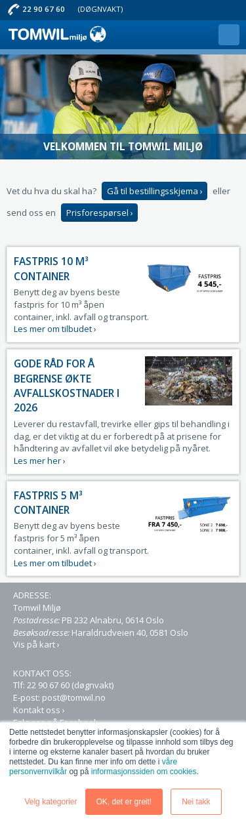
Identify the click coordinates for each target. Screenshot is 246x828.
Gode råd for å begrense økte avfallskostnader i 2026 (66, 385)
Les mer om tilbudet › (55, 329)
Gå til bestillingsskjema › (155, 191)
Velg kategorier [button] (50, 801)
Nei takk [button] (196, 801)
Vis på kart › (36, 644)
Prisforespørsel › (99, 212)
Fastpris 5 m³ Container (48, 502)
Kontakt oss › (39, 710)
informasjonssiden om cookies (144, 771)
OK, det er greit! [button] (124, 801)
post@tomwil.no (74, 697)
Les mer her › (40, 460)
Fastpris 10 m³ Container (51, 268)
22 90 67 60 (43, 9)
